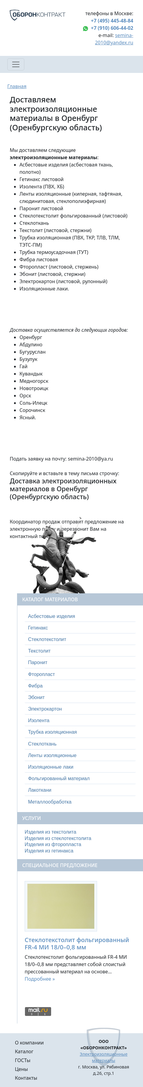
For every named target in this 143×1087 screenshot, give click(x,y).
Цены (21, 1069)
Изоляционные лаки (50, 767)
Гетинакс (38, 627)
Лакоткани (39, 790)
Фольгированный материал (58, 778)
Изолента (38, 720)
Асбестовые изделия (51, 616)
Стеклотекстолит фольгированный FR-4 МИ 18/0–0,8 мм (77, 943)
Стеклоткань (42, 743)
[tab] (80, 616)
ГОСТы (22, 1060)
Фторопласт (41, 674)
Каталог (24, 1051)
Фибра (35, 685)
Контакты (26, 1078)
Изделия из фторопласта (53, 844)
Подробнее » (40, 979)
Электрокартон (45, 709)
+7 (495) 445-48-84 (112, 20)
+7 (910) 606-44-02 (112, 28)
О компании (29, 1042)
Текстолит (39, 650)
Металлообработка (50, 801)
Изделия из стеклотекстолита (58, 838)
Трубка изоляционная (52, 732)
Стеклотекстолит (47, 639)
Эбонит (36, 697)
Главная (16, 86)
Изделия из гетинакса (49, 850)
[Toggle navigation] (15, 64)
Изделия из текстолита (50, 832)
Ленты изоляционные (52, 755)
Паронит (37, 662)
